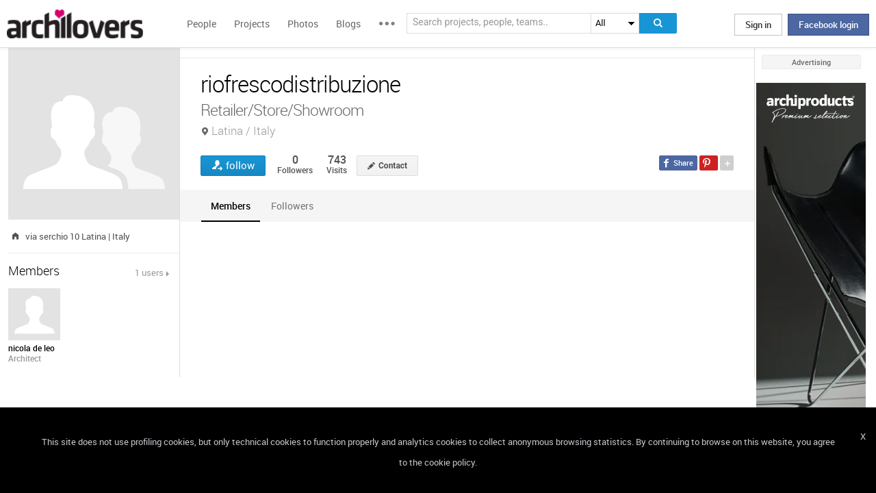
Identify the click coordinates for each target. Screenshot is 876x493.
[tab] (231, 206)
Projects (252, 23)
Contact (392, 165)
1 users (149, 272)
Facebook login (828, 24)
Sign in (758, 24)
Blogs (348, 23)
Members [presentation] (230, 205)
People (201, 23)
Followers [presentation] (292, 205)
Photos (302, 23)
